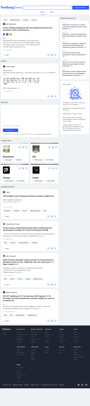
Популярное (20, 367)
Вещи (32, 354)
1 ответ (6, 55)
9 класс (36, 178)
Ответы (47, 350)
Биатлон (75, 339)
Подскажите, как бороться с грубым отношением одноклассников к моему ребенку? (74, 26)
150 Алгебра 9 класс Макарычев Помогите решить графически (28, 196)
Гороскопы (77, 347)
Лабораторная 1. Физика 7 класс (72, 113)
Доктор (61, 347)
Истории (33, 350)
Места (33, 357)
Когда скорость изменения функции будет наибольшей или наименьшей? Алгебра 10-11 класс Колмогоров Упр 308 (27, 229)
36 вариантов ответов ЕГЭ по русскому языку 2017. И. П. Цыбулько (74, 103)
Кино (60, 332)
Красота (47, 334)
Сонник (75, 350)
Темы (46, 352)
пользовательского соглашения (42, 134)
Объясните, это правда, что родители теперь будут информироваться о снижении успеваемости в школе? (74, 45)
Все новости (21, 329)
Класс (47, 347)
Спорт (75, 329)
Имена (75, 352)
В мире (19, 332)
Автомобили (21, 347)
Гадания (75, 354)
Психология (8, 157)
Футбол (75, 332)
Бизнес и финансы (37, 329)
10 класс (6, 178)
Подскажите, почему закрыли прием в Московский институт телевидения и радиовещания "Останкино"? (74, 73)
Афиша (61, 329)
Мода (46, 332)
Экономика (34, 332)
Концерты (62, 334)
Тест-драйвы (20, 352)
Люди (32, 352)
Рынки (33, 337)
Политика (19, 337)
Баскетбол (76, 337)
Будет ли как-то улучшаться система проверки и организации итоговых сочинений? (73, 64)
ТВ (17, 370)
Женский (48, 329)
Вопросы (62, 350)
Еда (46, 339)
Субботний (34, 347)
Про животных (21, 374)
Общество (20, 339)
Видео (19, 364)
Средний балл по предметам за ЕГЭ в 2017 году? (74, 109)
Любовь (47, 337)
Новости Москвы (22, 334)
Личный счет (34, 339)
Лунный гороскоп (78, 357)
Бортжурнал (20, 354)
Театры (61, 337)
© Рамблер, (5, 384)
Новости (19, 350)
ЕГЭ (34, 157)
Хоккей (75, 334)
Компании (34, 334)
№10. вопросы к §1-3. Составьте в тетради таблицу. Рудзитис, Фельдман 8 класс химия (74, 119)
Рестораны (62, 339)
